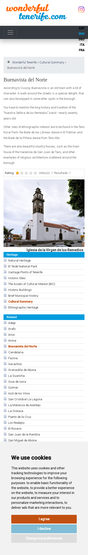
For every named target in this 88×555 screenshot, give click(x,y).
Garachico (15, 364)
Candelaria (15, 352)
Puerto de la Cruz (19, 417)
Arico (11, 334)
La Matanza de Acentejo (24, 405)
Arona (12, 340)
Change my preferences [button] (44, 538)
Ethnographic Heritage (23, 307)
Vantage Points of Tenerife (25, 272)
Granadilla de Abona (22, 370)
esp (81, 28)
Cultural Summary (51, 62)
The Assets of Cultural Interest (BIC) (31, 284)
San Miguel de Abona (22, 440)
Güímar (13, 387)
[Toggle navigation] (10, 32)
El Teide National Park (22, 266)
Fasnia (13, 358)
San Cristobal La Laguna (25, 399)
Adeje (11, 323)
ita (82, 44)
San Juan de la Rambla (24, 434)
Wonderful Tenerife (24, 62)
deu (81, 39)
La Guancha (16, 376)
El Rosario (14, 428)
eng (81, 33)
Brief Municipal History (23, 295)
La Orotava (15, 411)
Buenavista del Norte (22, 346)
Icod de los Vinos (19, 393)
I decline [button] (44, 529)
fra (81, 50)
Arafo (11, 329)
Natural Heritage (19, 260)
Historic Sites (17, 278)
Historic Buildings (20, 290)
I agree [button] (44, 519)
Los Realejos (16, 422)
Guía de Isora (17, 381)
